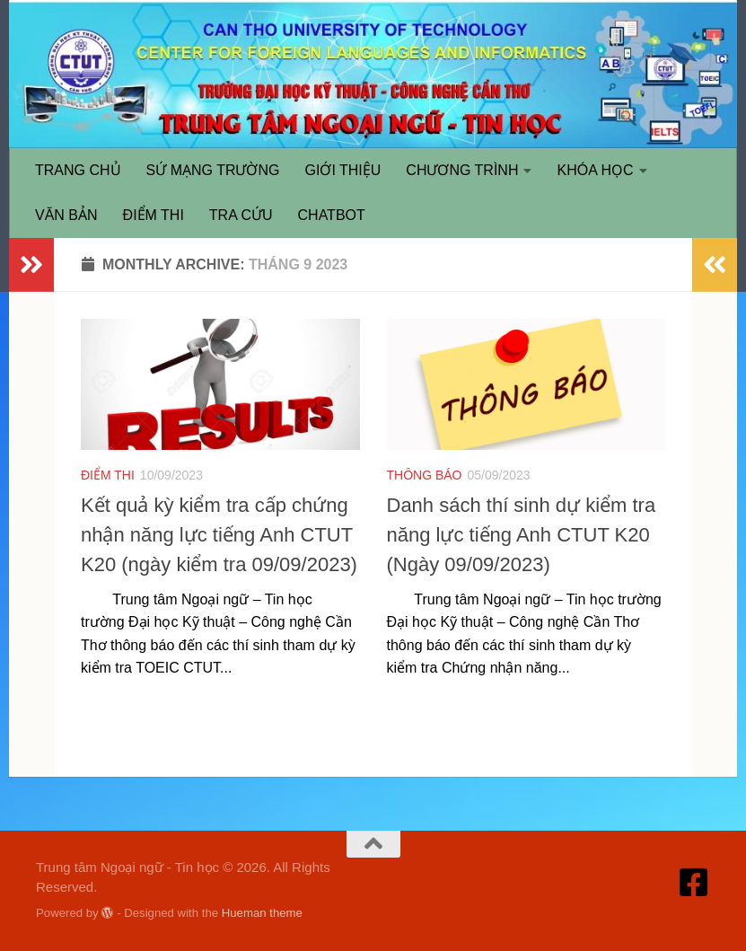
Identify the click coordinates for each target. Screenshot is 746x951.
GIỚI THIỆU (343, 170)
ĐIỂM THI (153, 215)
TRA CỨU (241, 215)
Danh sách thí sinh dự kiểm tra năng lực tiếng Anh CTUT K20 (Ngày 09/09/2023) (521, 535)
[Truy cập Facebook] (694, 883)
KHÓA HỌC (595, 170)
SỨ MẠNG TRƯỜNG (213, 170)
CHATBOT (331, 215)
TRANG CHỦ (78, 170)
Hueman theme (262, 913)
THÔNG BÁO (424, 475)
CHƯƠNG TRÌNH (462, 170)
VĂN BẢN (66, 215)
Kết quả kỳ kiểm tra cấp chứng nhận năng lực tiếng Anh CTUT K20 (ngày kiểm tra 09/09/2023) (219, 535)
